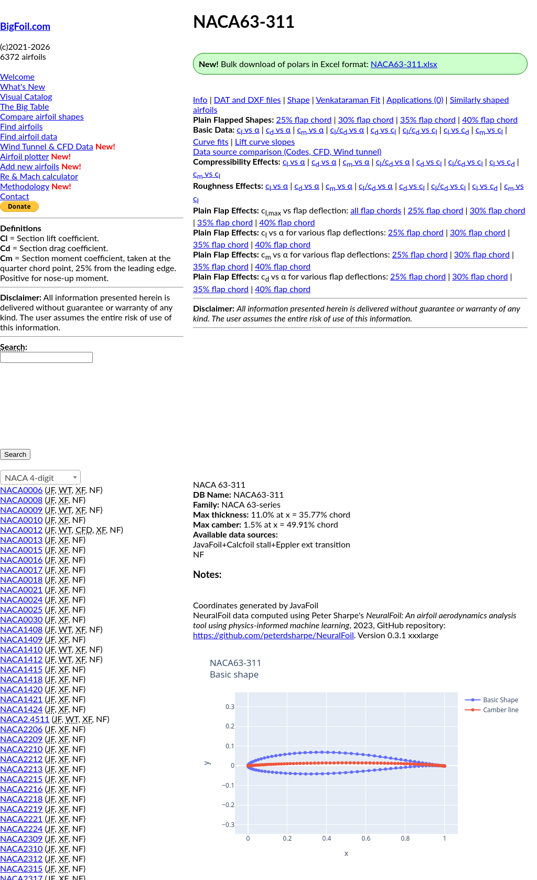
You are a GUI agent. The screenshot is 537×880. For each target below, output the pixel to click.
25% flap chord (303, 119)
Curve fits (211, 141)
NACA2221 (21, 818)
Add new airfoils (29, 166)
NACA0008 (21, 500)
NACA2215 (21, 779)
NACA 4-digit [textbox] (29, 477)
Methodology (24, 186)
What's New (22, 86)
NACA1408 (21, 629)
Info (200, 99)
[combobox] (40, 477)
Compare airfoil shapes (42, 116)
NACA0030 (21, 619)
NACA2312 (21, 858)
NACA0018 (21, 579)
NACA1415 (21, 669)
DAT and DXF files (247, 99)
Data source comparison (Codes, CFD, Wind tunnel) (287, 151)
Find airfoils (21, 126)
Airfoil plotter (24, 156)
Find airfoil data (28, 136)
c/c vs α (347, 129)
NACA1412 (21, 659)
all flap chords (375, 210)
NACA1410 (21, 649)
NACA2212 (21, 759)
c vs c (383, 129)
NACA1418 (21, 679)
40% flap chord (490, 119)
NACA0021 (21, 589)
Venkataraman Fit (348, 99)
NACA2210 (21, 749)
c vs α (248, 129)
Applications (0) (415, 99)
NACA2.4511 (24, 719)
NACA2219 (21, 808)
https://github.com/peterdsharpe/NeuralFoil (273, 635)
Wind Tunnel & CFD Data (46, 146)
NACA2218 (21, 798)
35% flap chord (428, 119)
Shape (298, 99)
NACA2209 (21, 739)
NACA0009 (21, 509)
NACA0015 (21, 549)
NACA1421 (21, 699)
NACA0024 (21, 599)
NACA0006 (21, 490)
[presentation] (43, 400)
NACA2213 (21, 769)
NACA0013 (21, 539)
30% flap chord (366, 119)
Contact (14, 196)
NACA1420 (21, 689)
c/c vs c (419, 129)
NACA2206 (21, 729)
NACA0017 (21, 569)
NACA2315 (21, 868)
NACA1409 (21, 639)
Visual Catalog (26, 96)
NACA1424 (21, 709)
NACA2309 (21, 838)
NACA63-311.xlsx (404, 64)
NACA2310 (21, 848)
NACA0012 (21, 529)
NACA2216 (21, 788)
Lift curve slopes (265, 141)
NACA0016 (21, 559)
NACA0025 (21, 609)
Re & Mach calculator (39, 176)
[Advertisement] (360, 405)
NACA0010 (21, 519)
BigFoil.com (25, 26)
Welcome (17, 76)
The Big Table (24, 106)
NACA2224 (21, 828)
